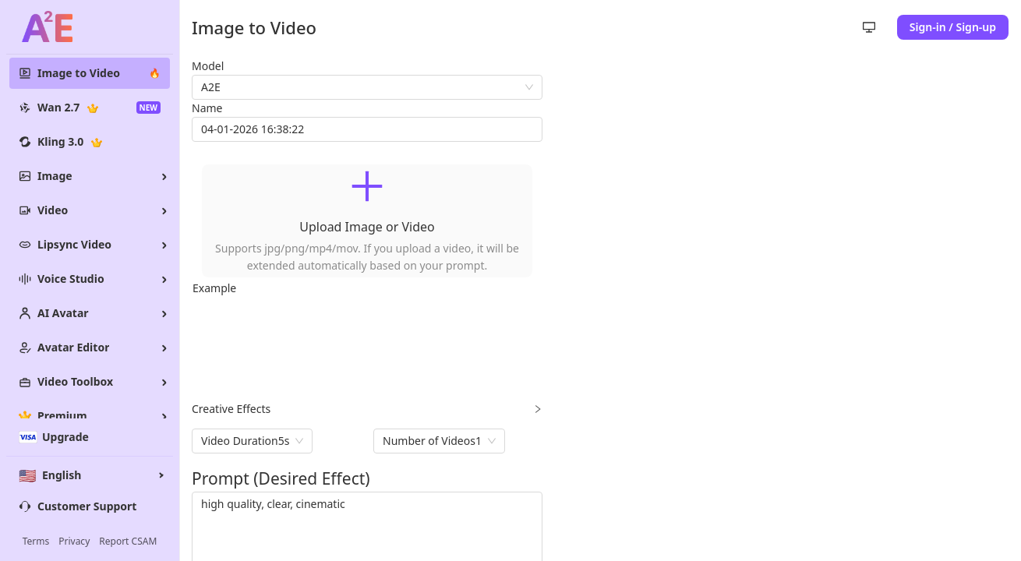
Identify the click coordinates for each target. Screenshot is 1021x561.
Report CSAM (128, 541)
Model (208, 65)
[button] (367, 220)
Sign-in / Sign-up (953, 26)
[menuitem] (89, 73)
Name (207, 108)
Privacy (74, 541)
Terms (36, 541)
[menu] (89, 245)
